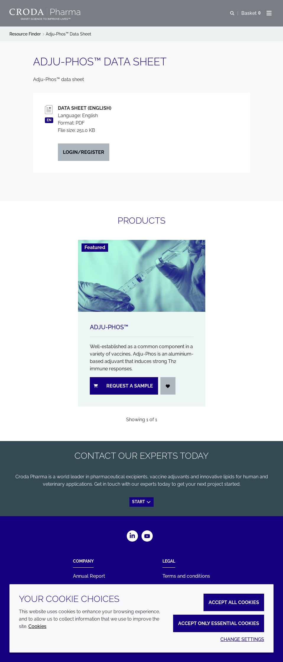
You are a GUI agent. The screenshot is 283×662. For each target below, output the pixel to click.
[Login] (168, 386)
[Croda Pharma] (45, 12)
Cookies (37, 626)
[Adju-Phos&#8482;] (141, 275)
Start (141, 501)
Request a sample (123, 386)
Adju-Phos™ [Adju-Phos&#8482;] (109, 327)
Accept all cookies (234, 602)
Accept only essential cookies (218, 623)
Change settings (242, 639)
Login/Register (83, 152)
